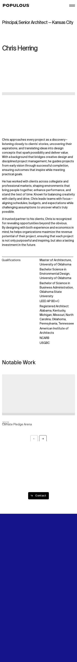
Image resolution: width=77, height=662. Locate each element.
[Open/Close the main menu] (72, 5)
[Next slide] (43, 440)
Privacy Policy (11, 632)
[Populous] (17, 5)
